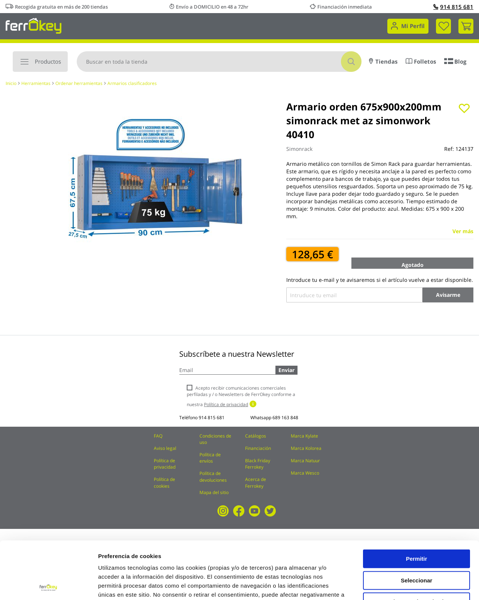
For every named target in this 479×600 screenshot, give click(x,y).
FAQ (158, 436)
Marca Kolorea (306, 448)
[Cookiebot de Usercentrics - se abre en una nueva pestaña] (48, 585)
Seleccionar (416, 523)
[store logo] (33, 25)
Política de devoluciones (213, 476)
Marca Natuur (305, 460)
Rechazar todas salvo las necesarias (416, 547)
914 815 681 (453, 6)
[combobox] (219, 61)
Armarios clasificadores (132, 83)
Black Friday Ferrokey (257, 463)
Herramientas (36, 83)
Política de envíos (210, 457)
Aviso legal (165, 448)
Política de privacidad (165, 463)
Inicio (11, 83)
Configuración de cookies (413, 585)
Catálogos (255, 436)
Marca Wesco (305, 473)
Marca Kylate (304, 436)
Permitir (416, 501)
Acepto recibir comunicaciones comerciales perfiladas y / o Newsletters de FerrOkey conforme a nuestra (241, 396)
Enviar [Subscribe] (286, 370)
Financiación (258, 448)
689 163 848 (285, 417)
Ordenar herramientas (79, 83)
